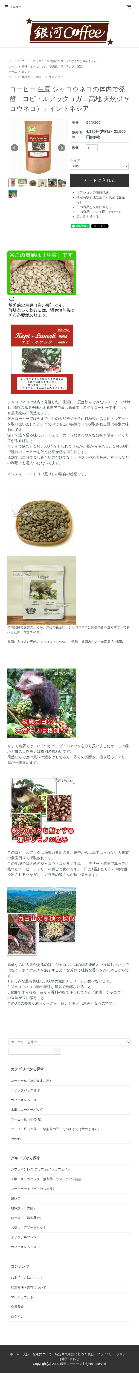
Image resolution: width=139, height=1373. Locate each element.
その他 (15, 1138)
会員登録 (17, 1307)
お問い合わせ (69, 1359)
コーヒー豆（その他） (27, 1119)
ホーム (13, 61)
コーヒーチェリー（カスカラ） (33, 1189)
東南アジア (56, 77)
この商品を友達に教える (94, 207)
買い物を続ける (87, 216)
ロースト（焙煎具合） (27, 1218)
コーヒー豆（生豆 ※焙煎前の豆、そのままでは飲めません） (60, 61)
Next (61, 148)
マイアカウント (22, 1297)
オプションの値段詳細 (92, 192)
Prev (14, 148)
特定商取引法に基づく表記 (74, 1354)
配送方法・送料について (28, 1287)
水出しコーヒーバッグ (27, 1109)
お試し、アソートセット (28, 1227)
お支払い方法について (27, 1278)
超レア (26, 71)
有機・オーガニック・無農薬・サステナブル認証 (52, 66)
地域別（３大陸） (33, 77)
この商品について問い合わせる (99, 212)
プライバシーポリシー (113, 1354)
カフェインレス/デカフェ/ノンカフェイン (41, 1169)
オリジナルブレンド (25, 1237)
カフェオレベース (24, 1100)
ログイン (17, 1316)
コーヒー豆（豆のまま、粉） (32, 1080)
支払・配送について (37, 1354)
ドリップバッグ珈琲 (25, 1090)
